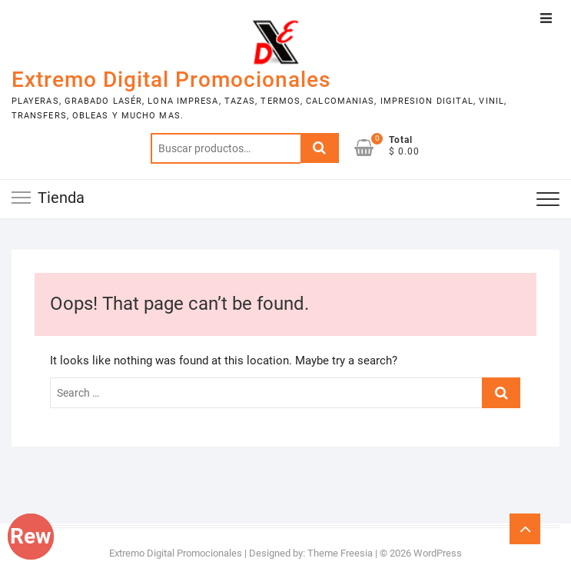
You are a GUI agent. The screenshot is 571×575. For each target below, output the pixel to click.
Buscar (319, 148)
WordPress (437, 553)
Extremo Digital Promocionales (171, 79)
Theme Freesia (340, 553)
